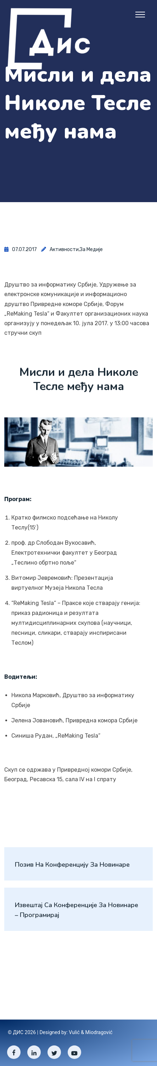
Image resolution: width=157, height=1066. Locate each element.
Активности (64, 249)
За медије (91, 249)
